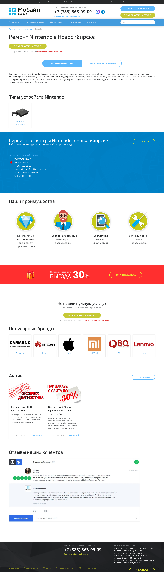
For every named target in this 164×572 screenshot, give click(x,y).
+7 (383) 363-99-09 (73, 11)
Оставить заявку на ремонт (27, 46)
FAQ (80, 567)
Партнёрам (75, 22)
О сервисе (14, 22)
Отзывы (47, 567)
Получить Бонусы (126, 274)
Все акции (142, 377)
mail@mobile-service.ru (35, 169)
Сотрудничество (64, 567)
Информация (57, 22)
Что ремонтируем (35, 22)
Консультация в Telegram (26, 172)
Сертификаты (31, 567)
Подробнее (36, 435)
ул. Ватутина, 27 (22, 158)
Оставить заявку (137, 15)
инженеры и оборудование (64, 239)
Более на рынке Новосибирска (138, 239)
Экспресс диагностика (100, 239)
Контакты (91, 22)
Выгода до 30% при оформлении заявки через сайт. (60, 410)
